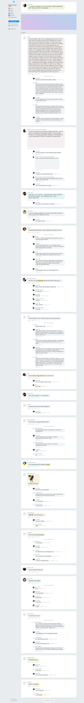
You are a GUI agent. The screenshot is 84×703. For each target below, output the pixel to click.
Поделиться (42, 10)
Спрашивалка (12, 29)
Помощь (15, 699)
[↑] (38, 10)
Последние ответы (13, 25)
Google (10, 10)
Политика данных (14, 700)
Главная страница (13, 24)
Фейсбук (11, 13)
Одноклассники (12, 17)
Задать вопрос (14, 21)
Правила (12, 699)
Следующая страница (48, 700)
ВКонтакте (11, 15)
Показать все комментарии (49, 76)
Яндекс (10, 12)
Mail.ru (10, 8)
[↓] (40, 10)
